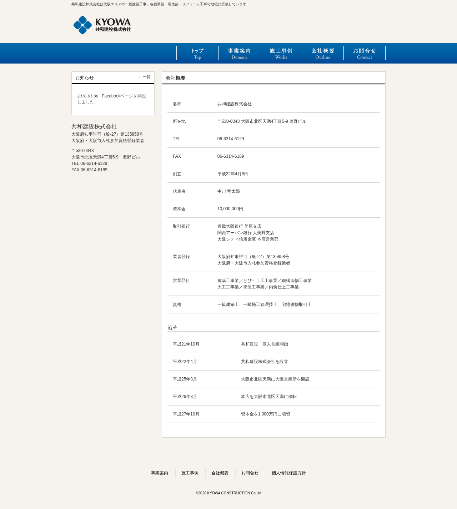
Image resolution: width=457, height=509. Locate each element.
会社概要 (322, 53)
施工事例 (281, 53)
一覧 (147, 77)
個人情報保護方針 (289, 472)
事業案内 (239, 53)
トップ (197, 53)
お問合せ (364, 53)
